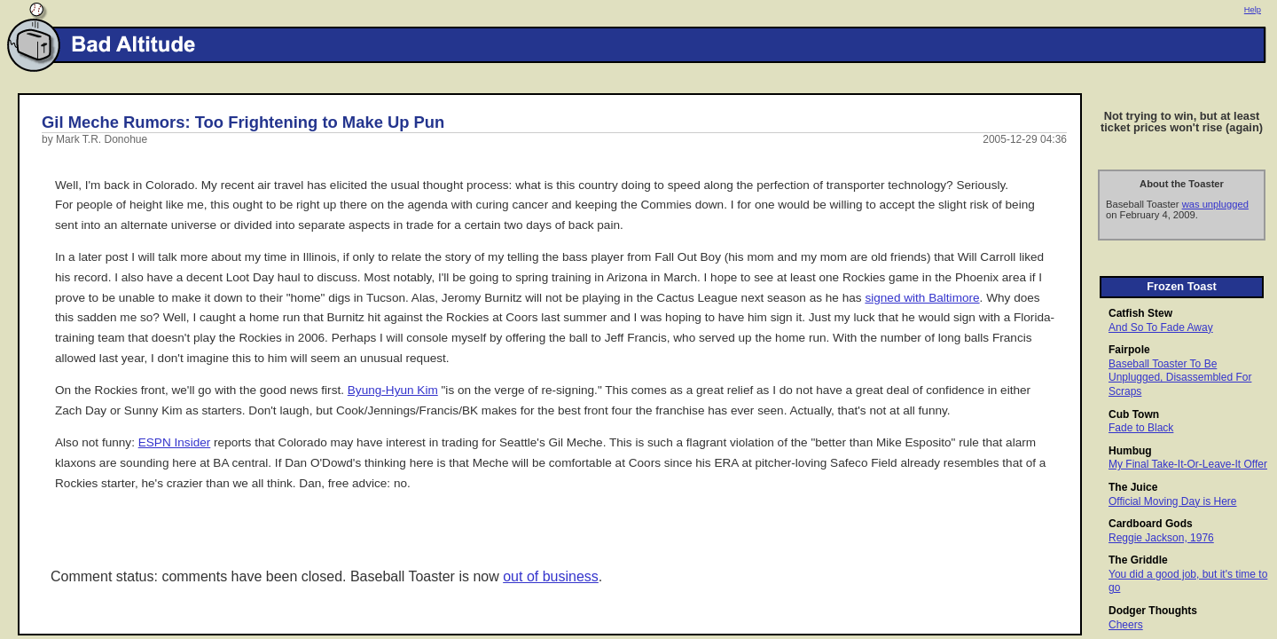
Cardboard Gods (1151, 523)
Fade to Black (1141, 428)
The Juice (1133, 487)
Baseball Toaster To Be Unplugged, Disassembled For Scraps (1180, 378)
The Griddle (1138, 560)
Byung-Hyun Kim (393, 390)
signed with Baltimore (922, 297)
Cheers (1126, 625)
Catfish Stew (1140, 313)
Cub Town (1134, 414)
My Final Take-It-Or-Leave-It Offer (1188, 464)
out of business (551, 576)
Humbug (1130, 451)
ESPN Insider (174, 442)
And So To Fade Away (1161, 327)
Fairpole (1129, 349)
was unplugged (1215, 204)
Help (1252, 9)
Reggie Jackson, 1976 (1161, 538)
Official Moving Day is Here (1173, 501)
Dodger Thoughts (1153, 610)
